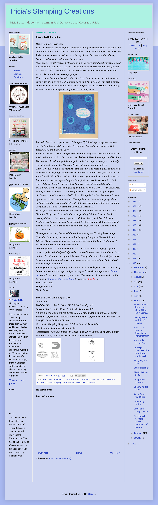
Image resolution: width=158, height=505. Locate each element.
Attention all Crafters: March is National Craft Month (141, 421)
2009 (134, 444)
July (136, 282)
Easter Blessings (141, 368)
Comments (136, 190)
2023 (134, 211)
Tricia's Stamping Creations (51, 11)
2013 (134, 249)
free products (90, 379)
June (136, 286)
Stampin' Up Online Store (61, 278)
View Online (134, 45)
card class (47, 379)
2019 (134, 230)
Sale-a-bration (68, 383)
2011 (134, 258)
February (138, 433)
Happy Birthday (103, 379)
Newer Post (42, 453)
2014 (134, 244)
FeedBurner (138, 172)
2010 (134, 263)
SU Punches (90, 383)
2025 (134, 202)
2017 (134, 239)
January (138, 438)
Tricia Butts (17, 300)
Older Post (115, 453)
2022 (134, 216)
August (137, 277)
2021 (134, 221)
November (139, 272)
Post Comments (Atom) (60, 458)
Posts (133, 185)
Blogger (91, 494)
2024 (134, 206)
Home (79, 453)
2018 (134, 235)
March (137, 301)
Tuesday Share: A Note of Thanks (140, 320)
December (139, 267)
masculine (41, 383)
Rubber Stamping (53, 383)
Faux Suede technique (73, 379)
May (136, 291)
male (112, 379)
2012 (134, 254)
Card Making (58, 379)
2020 (134, 225)
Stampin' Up (80, 383)
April (136, 296)
